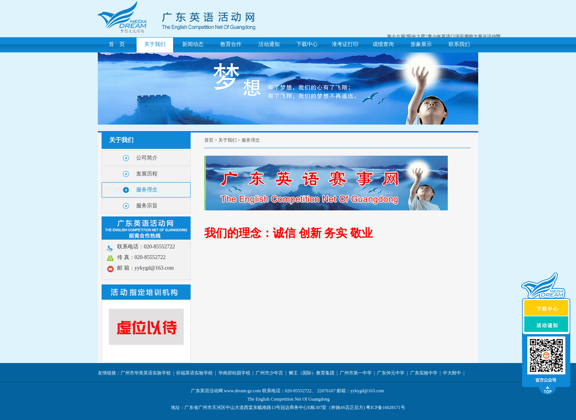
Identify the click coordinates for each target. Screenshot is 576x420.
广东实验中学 (424, 373)
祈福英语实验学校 (194, 373)
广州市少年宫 (269, 373)
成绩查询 (383, 44)
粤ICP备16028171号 (385, 407)
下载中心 (307, 44)
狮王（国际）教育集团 (311, 373)
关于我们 (154, 44)
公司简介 (147, 158)
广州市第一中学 (356, 373)
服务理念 (147, 190)
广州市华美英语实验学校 (146, 373)
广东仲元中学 (390, 373)
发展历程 (147, 174)
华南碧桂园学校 (234, 373)
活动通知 (269, 44)
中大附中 (452, 373)
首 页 (117, 44)
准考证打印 (345, 44)
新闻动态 (193, 44)
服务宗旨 (147, 205)
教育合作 (231, 44)
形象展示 (421, 44)
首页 (208, 140)
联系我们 (459, 44)
